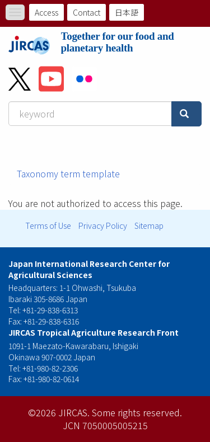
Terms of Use (48, 225)
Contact (86, 12)
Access (46, 12)
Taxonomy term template (68, 173)
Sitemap (149, 225)
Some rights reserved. (137, 412)
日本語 (126, 12)
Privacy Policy (102, 225)
